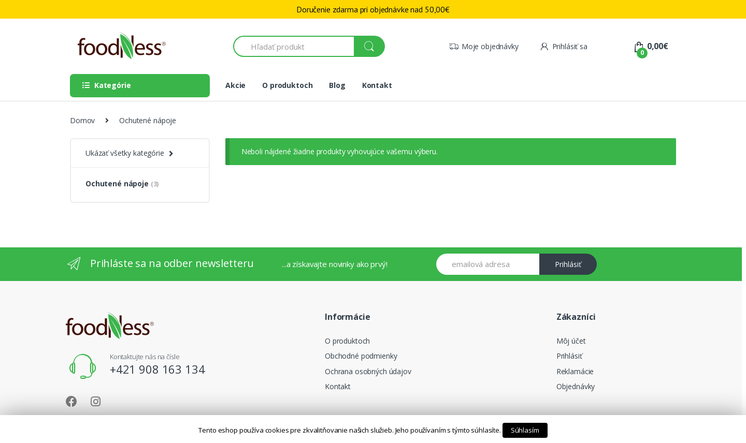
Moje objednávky (484, 46)
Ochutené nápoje (122, 183)
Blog (337, 85)
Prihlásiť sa (563, 46)
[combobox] (294, 46)
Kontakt (377, 85)
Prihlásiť (568, 264)
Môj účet (571, 341)
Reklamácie (575, 371)
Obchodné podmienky (361, 356)
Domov (82, 120)
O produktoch (287, 85)
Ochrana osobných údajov (368, 371)
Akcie (235, 85)
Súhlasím (525, 430)
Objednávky (575, 386)
